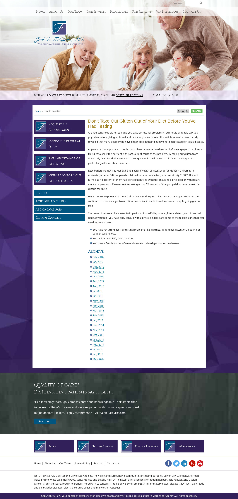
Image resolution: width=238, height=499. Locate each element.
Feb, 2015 (98, 315)
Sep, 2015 (98, 281)
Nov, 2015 (98, 271)
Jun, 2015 (98, 296)
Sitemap (98, 463)
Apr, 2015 (98, 305)
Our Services (96, 11)
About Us (56, 11)
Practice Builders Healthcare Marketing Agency (146, 495)
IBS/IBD (41, 193)
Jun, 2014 (98, 354)
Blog (52, 446)
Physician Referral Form (64, 144)
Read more (45, 421)
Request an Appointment (59, 127)
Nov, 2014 (98, 330)
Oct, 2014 (98, 335)
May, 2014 (98, 359)
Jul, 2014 (97, 349)
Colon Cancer (48, 217)
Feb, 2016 (98, 257)
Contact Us (192, 11)
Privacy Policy (82, 463)
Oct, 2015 (98, 276)
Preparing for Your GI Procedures (65, 178)
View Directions (129, 95)
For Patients (141, 11)
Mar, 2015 (98, 310)
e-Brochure (186, 446)
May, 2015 (98, 301)
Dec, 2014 (98, 325)
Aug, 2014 (98, 344)
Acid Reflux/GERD (51, 201)
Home (40, 11)
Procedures (119, 11)
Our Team (74, 11)
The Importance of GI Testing (64, 161)
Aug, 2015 (98, 286)
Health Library (103, 446)
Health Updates (146, 446)
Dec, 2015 (98, 266)
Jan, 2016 (98, 262)
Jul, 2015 (97, 291)
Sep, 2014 (98, 339)
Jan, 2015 (98, 320)
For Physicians (167, 11)
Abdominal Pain (49, 209)
